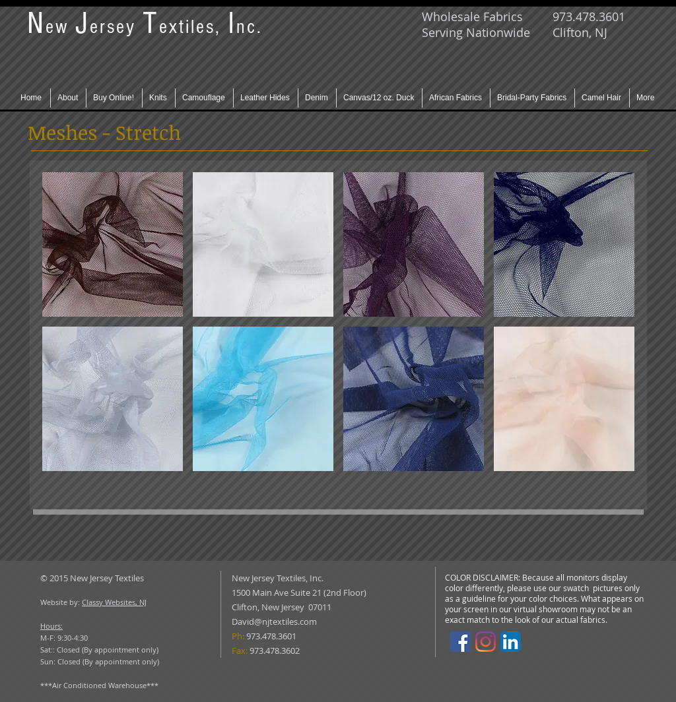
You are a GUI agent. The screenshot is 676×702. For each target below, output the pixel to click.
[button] (112, 244)
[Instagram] (485, 641)
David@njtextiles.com (274, 621)
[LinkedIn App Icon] (510, 641)
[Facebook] (460, 641)
